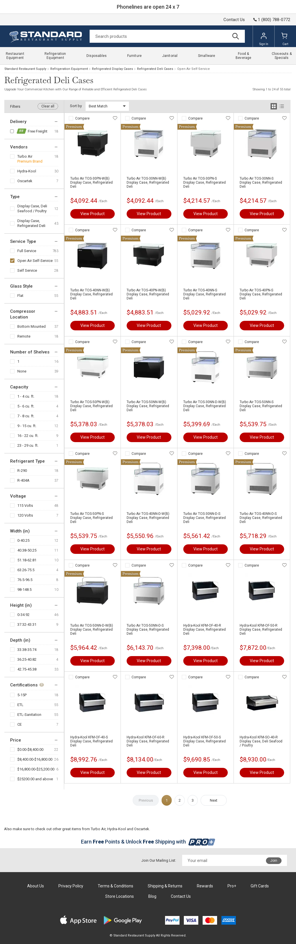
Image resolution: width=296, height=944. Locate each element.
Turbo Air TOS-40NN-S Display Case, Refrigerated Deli (204, 294)
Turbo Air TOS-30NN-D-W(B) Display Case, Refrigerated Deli (204, 406)
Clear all (47, 106)
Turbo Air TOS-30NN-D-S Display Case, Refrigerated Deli (204, 518)
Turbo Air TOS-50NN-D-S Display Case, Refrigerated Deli (148, 629)
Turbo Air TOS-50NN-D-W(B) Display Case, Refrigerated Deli (91, 629)
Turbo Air (24, 156)
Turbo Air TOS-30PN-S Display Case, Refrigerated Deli (204, 182)
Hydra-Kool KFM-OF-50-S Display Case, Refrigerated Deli (204, 741)
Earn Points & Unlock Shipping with (148, 842)
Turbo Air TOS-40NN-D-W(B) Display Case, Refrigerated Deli (148, 518)
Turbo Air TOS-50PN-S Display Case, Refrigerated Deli (91, 518)
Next (213, 800)
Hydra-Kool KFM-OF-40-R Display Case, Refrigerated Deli (204, 629)
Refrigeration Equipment (69, 69)
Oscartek (24, 181)
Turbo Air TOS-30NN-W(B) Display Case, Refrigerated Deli (148, 182)
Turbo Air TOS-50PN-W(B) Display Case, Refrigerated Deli (91, 406)
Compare (82, 118)
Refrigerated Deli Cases (155, 69)
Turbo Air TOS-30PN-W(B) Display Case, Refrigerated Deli (91, 182)
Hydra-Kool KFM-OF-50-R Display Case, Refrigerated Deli (261, 629)
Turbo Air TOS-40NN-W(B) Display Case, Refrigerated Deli (91, 294)
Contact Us (234, 19)
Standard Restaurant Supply (25, 69)
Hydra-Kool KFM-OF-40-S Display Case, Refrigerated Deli (91, 741)
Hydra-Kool (26, 171)
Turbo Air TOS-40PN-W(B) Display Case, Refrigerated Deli (148, 294)
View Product (92, 213)
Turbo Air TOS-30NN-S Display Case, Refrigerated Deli (261, 182)
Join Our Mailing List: (158, 860)
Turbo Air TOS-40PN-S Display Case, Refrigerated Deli (261, 294)
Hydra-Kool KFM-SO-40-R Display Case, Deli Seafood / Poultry (261, 741)
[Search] (167, 36)
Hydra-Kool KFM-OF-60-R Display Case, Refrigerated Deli (148, 741)
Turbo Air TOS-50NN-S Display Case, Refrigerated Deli (261, 406)
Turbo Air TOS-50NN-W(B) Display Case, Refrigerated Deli (148, 406)
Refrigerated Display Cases (112, 69)
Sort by (76, 106)
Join (273, 861)
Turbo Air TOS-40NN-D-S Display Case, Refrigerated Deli (261, 518)
